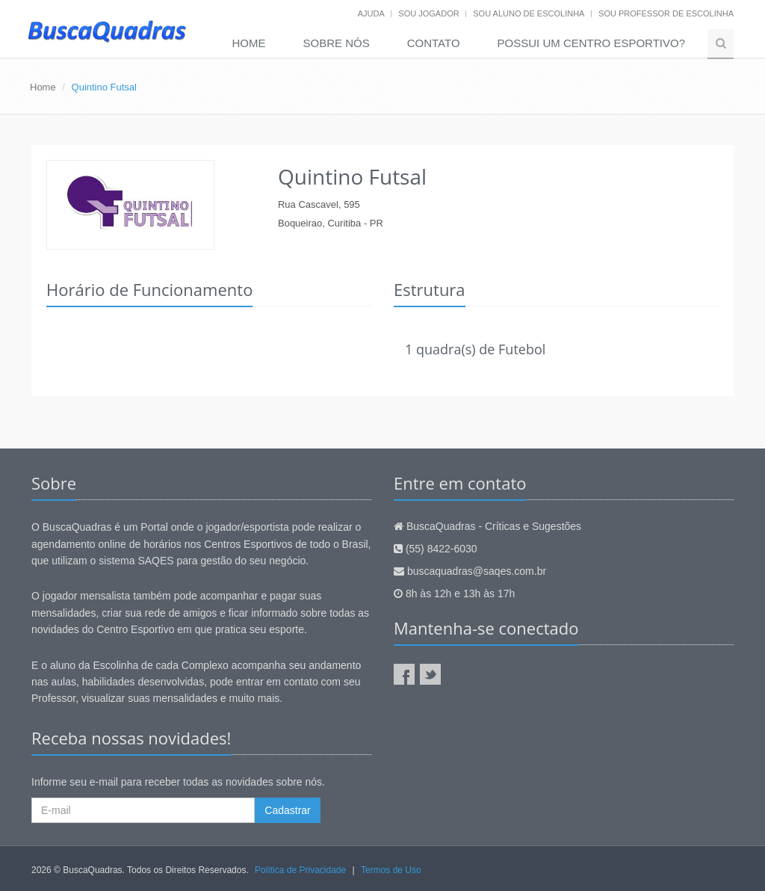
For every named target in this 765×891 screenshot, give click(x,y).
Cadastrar (287, 810)
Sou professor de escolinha (666, 13)
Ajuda (371, 13)
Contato (433, 43)
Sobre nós (336, 43)
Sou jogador (428, 13)
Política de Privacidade (300, 870)
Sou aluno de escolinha (528, 13)
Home (249, 43)
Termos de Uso (391, 870)
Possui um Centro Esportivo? (591, 43)
